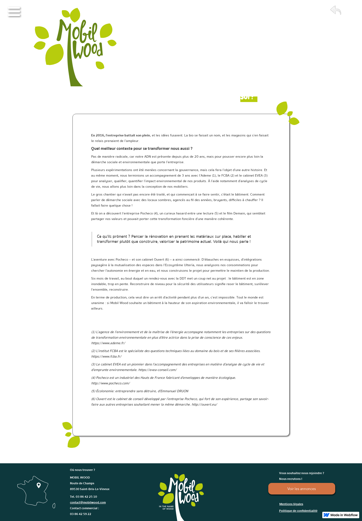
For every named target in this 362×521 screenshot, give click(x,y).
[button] (14, 11)
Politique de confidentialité (298, 510)
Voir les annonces (301, 489)
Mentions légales (291, 504)
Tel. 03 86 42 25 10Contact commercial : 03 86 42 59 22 (88, 505)
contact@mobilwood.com (88, 502)
